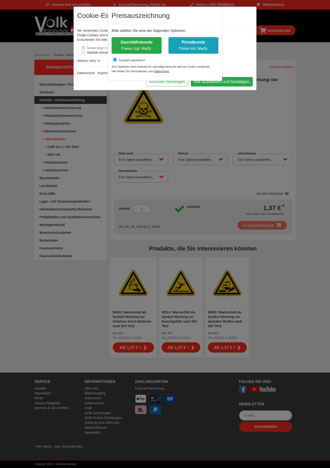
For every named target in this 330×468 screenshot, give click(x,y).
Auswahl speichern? (129, 60)
